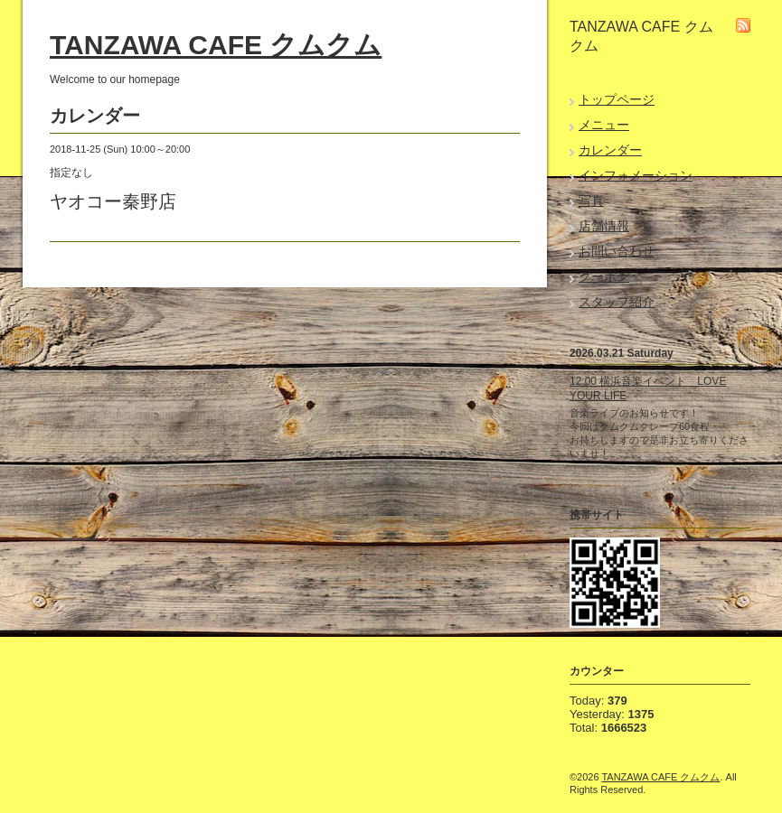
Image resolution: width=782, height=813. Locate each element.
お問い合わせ (617, 251)
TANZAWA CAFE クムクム (216, 45)
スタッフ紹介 (617, 301)
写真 (591, 200)
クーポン (604, 276)
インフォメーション (635, 175)
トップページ (617, 99)
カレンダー (610, 150)
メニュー (604, 124)
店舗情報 (604, 226)
